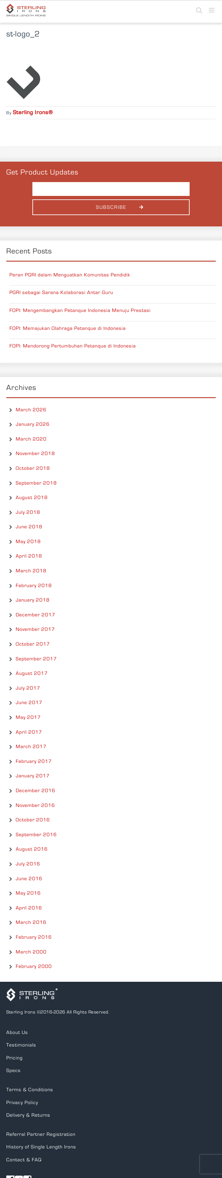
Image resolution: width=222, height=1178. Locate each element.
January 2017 (33, 775)
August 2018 (32, 497)
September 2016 (36, 834)
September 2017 (36, 658)
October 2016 (33, 819)
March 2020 (31, 439)
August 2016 (32, 849)
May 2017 (28, 717)
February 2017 (34, 761)
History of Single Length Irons (41, 1146)
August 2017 (32, 673)
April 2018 (29, 555)
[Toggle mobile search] (199, 10)
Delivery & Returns (28, 1115)
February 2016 (34, 937)
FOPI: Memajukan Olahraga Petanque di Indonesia (67, 328)
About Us (17, 1032)
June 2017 (29, 702)
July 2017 (28, 688)
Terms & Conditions (29, 1089)
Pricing (14, 1057)
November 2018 (35, 453)
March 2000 (31, 951)
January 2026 (33, 424)
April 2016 (29, 907)
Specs (13, 1070)
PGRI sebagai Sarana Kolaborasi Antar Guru (61, 292)
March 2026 (31, 409)
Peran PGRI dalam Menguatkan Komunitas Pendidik (69, 274)
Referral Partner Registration (40, 1134)
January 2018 (33, 600)
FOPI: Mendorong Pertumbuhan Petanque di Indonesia (72, 345)
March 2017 (31, 746)
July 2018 (28, 512)
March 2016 (31, 922)
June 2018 (29, 526)
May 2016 (28, 893)
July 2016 (28, 863)
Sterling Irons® (33, 112)
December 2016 (35, 790)
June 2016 (29, 878)
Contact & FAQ (24, 1159)
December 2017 (35, 614)
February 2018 (34, 585)
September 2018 (36, 483)
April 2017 (29, 732)
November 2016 (35, 805)
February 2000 (34, 966)
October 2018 (33, 468)
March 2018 (31, 570)
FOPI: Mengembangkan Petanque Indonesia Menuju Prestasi (80, 310)
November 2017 (35, 629)
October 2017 (33, 644)
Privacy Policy (22, 1102)
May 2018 (28, 541)
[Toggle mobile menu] (212, 10)
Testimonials (21, 1044)
